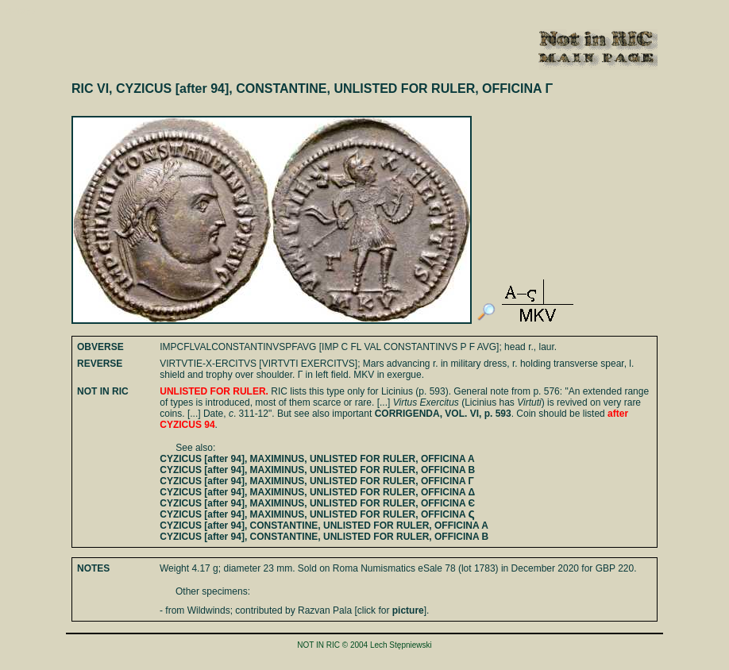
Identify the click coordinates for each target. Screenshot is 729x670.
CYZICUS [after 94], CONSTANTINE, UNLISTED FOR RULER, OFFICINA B (324, 536)
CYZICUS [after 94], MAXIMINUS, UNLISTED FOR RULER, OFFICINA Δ (317, 492)
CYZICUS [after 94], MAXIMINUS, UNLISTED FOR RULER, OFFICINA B (317, 470)
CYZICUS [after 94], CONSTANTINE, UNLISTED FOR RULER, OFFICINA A (324, 525)
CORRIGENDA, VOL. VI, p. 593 (443, 413)
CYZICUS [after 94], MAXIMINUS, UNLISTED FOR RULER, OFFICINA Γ (316, 481)
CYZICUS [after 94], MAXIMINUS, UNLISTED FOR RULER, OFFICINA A (317, 458)
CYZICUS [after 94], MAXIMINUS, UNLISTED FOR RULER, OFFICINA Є (317, 503)
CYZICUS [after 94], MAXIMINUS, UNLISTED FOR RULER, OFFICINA (317, 514)
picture (408, 610)
